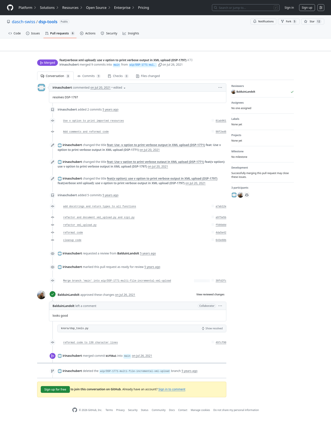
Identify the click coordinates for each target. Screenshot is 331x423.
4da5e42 (221, 234)
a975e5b (221, 219)
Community (159, 412)
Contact (182, 412)
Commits (89, 78)
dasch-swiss (23, 21)
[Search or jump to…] (245, 7)
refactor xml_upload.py (79, 227)
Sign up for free (55, 391)
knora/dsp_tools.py (74, 330)
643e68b (221, 242)
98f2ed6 (221, 133)
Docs (172, 412)
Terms (109, 412)
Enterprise (124, 7)
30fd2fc (221, 282)
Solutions (49, 7)
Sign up (307, 7)
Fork (289, 21)
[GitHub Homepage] (74, 412)
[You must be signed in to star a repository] (312, 21)
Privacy (120, 412)
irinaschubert (69, 65)
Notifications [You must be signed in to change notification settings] (263, 21)
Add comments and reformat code (86, 133)
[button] (203, 65)
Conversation (55, 78)
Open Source (98, 7)
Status (144, 412)
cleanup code (72, 242)
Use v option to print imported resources (93, 122)
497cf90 (221, 344)
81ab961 (221, 122)
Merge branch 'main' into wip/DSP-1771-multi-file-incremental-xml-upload (117, 282)
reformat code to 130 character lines (90, 344)
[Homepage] (10, 7)
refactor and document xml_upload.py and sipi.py (98, 219)
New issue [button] (281, 52)
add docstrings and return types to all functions (99, 208)
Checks (118, 78)
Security (133, 412)
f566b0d (221, 227)
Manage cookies (200, 412)
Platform (28, 7)
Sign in (289, 7)
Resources (72, 7)
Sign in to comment (171, 391)
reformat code (73, 234)
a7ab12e (221, 208)
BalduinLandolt (69, 296)
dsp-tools (48, 21)
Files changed (148, 78)
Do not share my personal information (236, 412)
